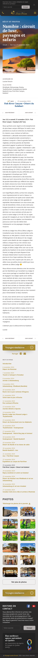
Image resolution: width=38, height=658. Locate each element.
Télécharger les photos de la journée (16, 503)
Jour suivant (29, 112)
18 (8, 101)
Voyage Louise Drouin (11, 655)
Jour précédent (9, 112)
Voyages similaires (14, 347)
